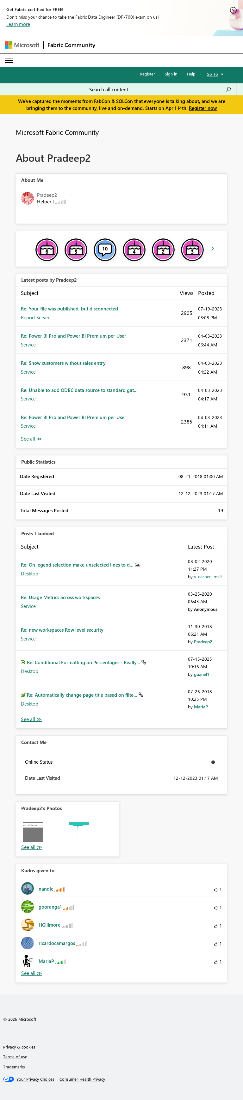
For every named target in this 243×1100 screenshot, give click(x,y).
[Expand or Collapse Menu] (9, 60)
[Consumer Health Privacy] (82, 1079)
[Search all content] (160, 89)
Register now (203, 108)
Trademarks (14, 1066)
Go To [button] (212, 74)
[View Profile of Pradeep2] (203, 642)
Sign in (171, 73)
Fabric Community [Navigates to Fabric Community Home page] (71, 45)
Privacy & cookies (19, 1046)
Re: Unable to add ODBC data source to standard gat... (79, 390)
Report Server (35, 317)
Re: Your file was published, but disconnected (69, 308)
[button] (33, 832)
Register (147, 73)
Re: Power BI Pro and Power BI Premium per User (73, 336)
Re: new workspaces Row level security (62, 630)
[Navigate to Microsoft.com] (22, 45)
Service (28, 344)
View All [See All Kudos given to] (31, 973)
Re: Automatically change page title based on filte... (83, 695)
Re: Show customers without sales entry (63, 363)
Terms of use (15, 1056)
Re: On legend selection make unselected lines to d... (78, 565)
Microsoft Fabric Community (57, 132)
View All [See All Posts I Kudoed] (31, 719)
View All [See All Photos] (31, 847)
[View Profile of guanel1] (201, 674)
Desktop (29, 573)
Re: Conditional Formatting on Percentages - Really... (84, 662)
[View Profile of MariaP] (201, 707)
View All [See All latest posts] (31, 438)
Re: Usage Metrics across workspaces (60, 597)
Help (191, 73)
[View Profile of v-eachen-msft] (208, 577)
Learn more (18, 24)
